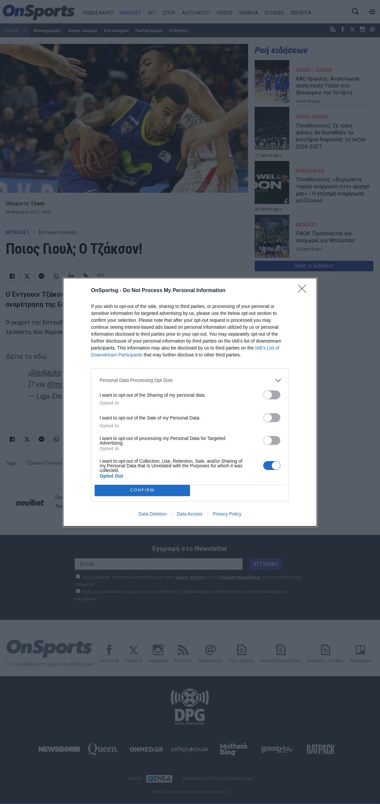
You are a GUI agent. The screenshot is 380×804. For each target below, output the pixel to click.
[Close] (304, 291)
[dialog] (190, 402)
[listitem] (190, 380)
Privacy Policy (227, 514)
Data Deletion (153, 514)
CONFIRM (142, 490)
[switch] (271, 394)
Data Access (190, 514)
